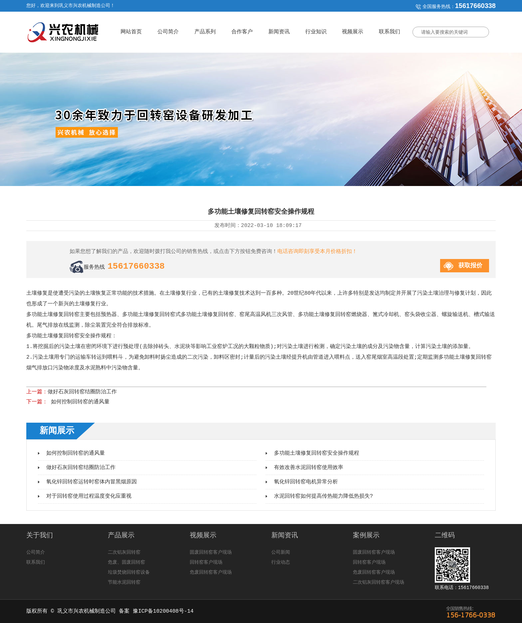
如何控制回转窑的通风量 (79, 402)
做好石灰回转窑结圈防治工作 (82, 392)
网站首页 (131, 32)
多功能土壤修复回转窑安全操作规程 (316, 453)
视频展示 (352, 32)
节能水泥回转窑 (124, 582)
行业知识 (316, 32)
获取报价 (470, 265)
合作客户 (242, 32)
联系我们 (389, 32)
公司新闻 (280, 552)
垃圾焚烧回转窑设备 (129, 572)
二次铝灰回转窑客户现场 (378, 582)
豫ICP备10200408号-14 (163, 611)
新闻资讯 (279, 32)
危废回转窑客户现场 (211, 572)
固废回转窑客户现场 (211, 552)
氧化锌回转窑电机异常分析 (306, 482)
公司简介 (168, 32)
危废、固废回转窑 (126, 562)
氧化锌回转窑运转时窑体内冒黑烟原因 (91, 482)
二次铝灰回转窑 (124, 552)
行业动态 (280, 562)
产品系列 (205, 32)
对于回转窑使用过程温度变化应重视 (88, 496)
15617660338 (475, 5)
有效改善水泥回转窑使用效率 (308, 468)
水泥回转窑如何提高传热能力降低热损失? (323, 496)
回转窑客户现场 (206, 562)
